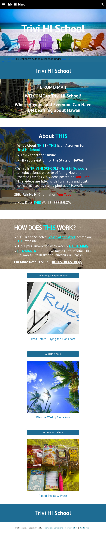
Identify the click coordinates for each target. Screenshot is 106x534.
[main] (53, 35)
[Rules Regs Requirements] (53, 275)
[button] (4, 4)
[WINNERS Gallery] (53, 432)
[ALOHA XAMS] (53, 354)
